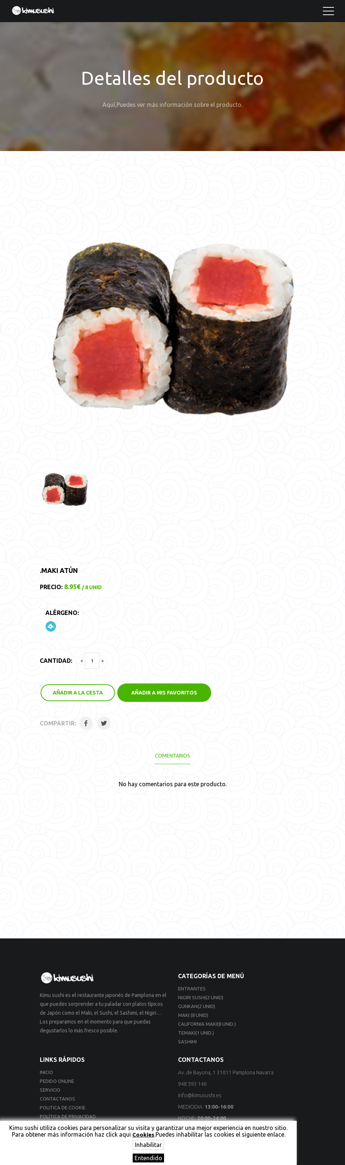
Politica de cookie (63, 1107)
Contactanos (57, 1098)
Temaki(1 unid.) (196, 1032)
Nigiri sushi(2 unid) (200, 997)
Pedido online (57, 1081)
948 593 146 (192, 1084)
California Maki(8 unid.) (207, 1023)
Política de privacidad (68, 1116)
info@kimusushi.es (200, 1095)
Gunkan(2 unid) (196, 1006)
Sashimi (187, 1041)
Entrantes (192, 988)
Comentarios (172, 756)
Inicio (46, 1072)
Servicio (50, 1089)
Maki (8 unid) (193, 1015)
